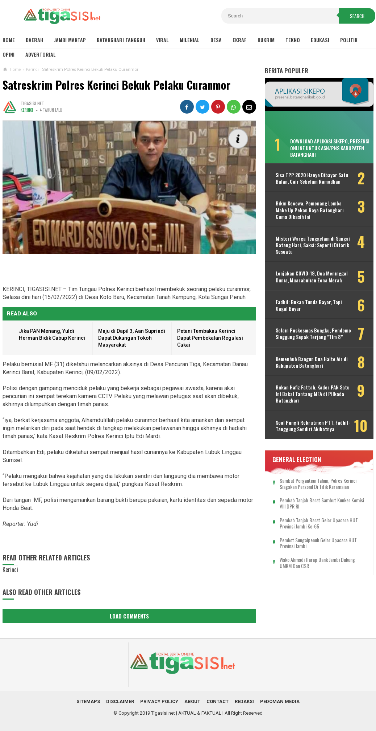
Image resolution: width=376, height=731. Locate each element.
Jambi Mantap (70, 40)
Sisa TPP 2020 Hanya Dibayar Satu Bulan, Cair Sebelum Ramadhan (312, 178)
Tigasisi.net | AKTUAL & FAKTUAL (186, 713)
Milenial (190, 40)
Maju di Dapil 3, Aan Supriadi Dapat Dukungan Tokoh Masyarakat (131, 337)
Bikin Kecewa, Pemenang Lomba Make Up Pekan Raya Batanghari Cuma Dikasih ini (310, 210)
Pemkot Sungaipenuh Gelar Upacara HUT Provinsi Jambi (318, 543)
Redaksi (244, 701)
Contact (217, 701)
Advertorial (40, 54)
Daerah (34, 40)
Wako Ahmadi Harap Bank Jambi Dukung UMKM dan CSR (317, 563)
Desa (216, 40)
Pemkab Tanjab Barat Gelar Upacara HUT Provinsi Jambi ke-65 (319, 523)
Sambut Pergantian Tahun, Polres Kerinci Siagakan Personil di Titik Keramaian (318, 484)
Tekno (292, 40)
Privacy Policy (159, 701)
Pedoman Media (280, 701)
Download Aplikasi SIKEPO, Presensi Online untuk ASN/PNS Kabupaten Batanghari (329, 147)
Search (357, 16)
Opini (8, 54)
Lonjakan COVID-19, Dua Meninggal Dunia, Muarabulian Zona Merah (312, 276)
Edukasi (320, 40)
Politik (349, 40)
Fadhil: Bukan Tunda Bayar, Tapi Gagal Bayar (309, 305)
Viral (162, 40)
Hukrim (266, 40)
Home (9, 40)
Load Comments (129, 616)
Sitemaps (88, 701)
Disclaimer (120, 701)
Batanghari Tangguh (121, 40)
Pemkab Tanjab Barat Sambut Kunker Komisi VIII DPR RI (322, 503)
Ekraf (240, 40)
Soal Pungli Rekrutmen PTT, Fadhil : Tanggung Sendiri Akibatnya (313, 425)
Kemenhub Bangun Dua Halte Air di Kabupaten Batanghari (312, 362)
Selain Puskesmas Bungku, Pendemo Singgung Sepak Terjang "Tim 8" (313, 333)
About (192, 701)
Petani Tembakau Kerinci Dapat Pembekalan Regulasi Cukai (210, 337)
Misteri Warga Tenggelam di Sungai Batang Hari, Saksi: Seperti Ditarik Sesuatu (313, 245)
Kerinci (27, 110)
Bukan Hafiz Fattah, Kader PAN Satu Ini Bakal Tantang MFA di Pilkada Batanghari (313, 394)
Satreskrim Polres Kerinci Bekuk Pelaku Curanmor (116, 85)
